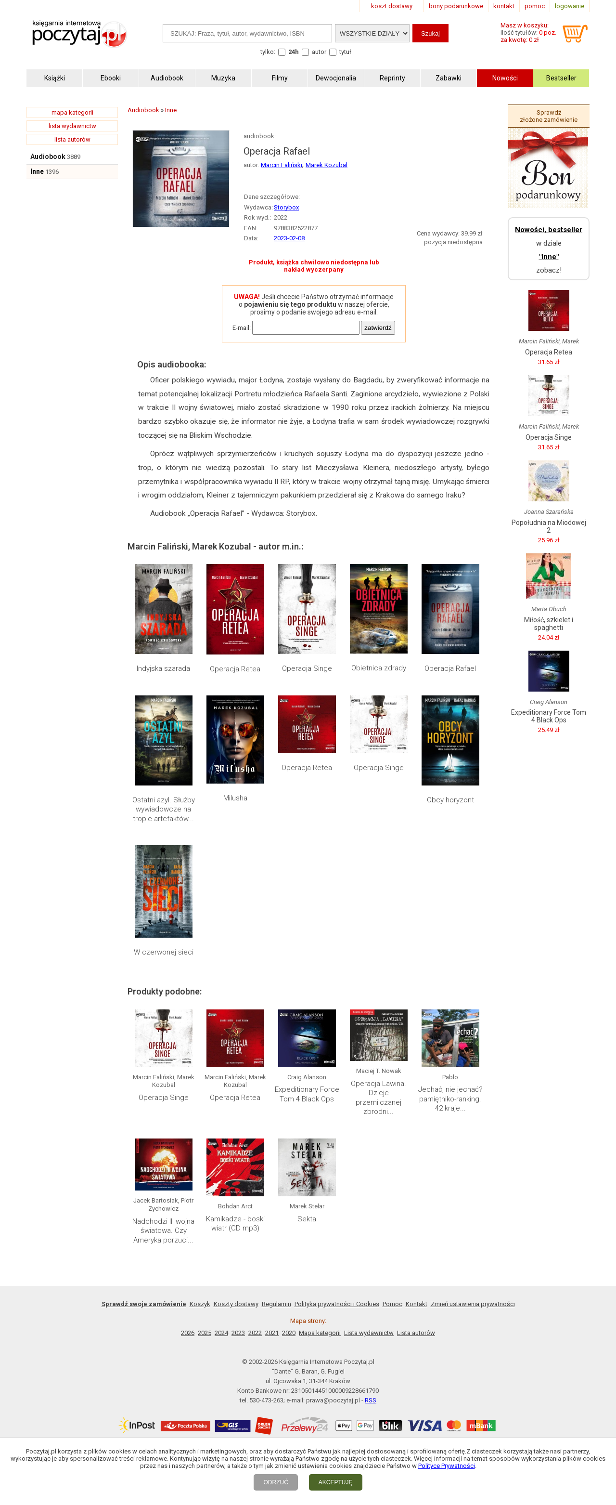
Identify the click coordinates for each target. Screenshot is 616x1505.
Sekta (306, 1219)
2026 (187, 1332)
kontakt (503, 6)
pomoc (535, 6)
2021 (272, 1332)
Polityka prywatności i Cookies (337, 1304)
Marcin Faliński (281, 165)
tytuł (345, 51)
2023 (238, 1332)
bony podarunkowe (456, 6)
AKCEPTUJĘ (336, 1482)
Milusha (235, 798)
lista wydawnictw (72, 126)
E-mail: (241, 327)
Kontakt (416, 1304)
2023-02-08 (289, 238)
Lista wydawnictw (369, 1332)
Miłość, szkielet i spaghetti (548, 623)
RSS (370, 1400)
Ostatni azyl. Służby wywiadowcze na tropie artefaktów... (163, 809)
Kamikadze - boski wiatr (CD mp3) (235, 1224)
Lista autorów (416, 1332)
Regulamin (276, 1304)
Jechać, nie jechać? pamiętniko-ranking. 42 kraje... (450, 1098)
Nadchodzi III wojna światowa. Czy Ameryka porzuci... (163, 1230)
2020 (288, 1332)
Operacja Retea (235, 669)
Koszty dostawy (236, 1304)
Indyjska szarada (163, 668)
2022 (255, 1332)
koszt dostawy (391, 6)
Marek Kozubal (326, 165)
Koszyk (200, 1304)
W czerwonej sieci (163, 952)
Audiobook (47, 156)
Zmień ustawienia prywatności (473, 1304)
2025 (204, 1332)
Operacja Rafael (450, 668)
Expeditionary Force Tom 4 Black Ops (307, 1094)
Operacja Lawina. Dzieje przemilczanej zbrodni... (378, 1097)
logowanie (569, 6)
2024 (221, 1332)
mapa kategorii (72, 112)
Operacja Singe (307, 668)
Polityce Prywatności (446, 1465)
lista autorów (72, 139)
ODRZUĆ (275, 1482)
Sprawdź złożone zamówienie (549, 116)
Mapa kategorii (320, 1332)
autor (319, 51)
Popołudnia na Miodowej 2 (549, 526)
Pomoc (392, 1304)
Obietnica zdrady (378, 668)
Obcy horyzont (450, 800)
